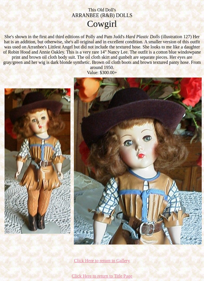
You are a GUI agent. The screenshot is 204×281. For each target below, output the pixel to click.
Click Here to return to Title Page (102, 276)
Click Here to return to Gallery (102, 260)
